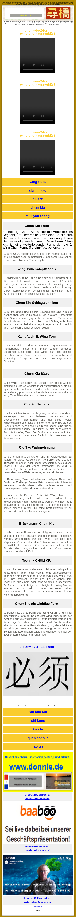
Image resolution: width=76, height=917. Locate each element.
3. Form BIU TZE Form (37, 647)
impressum (38, 907)
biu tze (38, 199)
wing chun (38, 182)
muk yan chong (38, 216)
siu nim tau (38, 712)
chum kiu (37, 207)
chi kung (38, 720)
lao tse (38, 746)
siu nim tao (37, 190)
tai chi (38, 729)
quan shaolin (38, 738)
